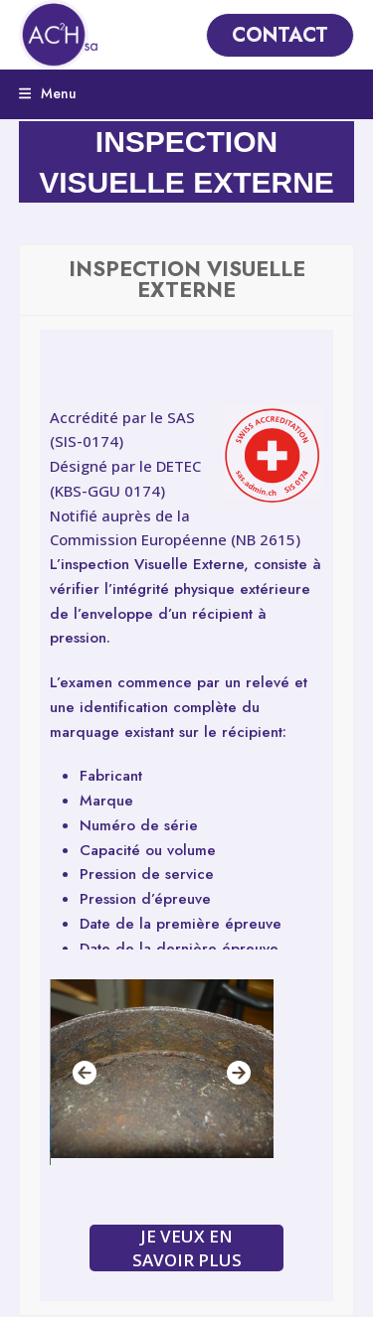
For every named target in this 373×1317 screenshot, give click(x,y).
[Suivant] (239, 1072)
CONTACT (280, 35)
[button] (48, 93)
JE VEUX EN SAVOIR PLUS (187, 1247)
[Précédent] (84, 1072)
